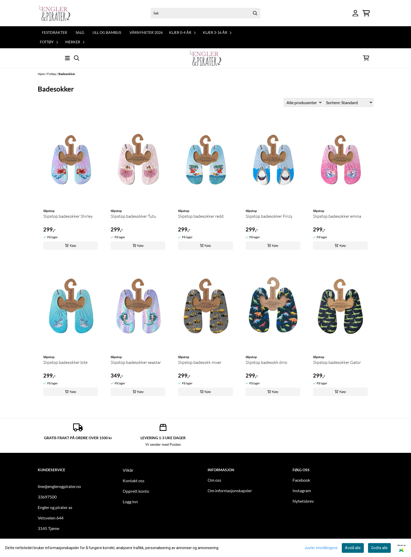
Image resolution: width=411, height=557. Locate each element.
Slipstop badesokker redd (201, 216)
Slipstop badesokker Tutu (133, 216)
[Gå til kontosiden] (355, 13)
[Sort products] (348, 102)
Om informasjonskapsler (230, 490)
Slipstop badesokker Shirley (68, 216)
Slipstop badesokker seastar (136, 362)
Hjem (42, 74)
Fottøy (52, 74)
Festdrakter (54, 32)
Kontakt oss (133, 480)
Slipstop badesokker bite (65, 362)
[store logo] (54, 13)
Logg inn (130, 501)
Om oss (214, 480)
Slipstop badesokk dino (266, 362)
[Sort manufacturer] (303, 102)
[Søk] (205, 13)
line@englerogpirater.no (59, 486)
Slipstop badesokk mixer (199, 362)
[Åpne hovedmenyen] (67, 58)
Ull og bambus (107, 32)
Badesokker (66, 74)
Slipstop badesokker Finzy (269, 216)
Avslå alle (353, 548)
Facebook (301, 480)
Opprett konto (136, 491)
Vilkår (128, 470)
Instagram (302, 490)
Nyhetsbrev (303, 500)
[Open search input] (76, 58)
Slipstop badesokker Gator (337, 362)
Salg (79, 32)
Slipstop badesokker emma (337, 216)
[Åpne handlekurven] (366, 13)
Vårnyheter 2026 (146, 32)
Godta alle (379, 548)
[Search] (255, 13)
